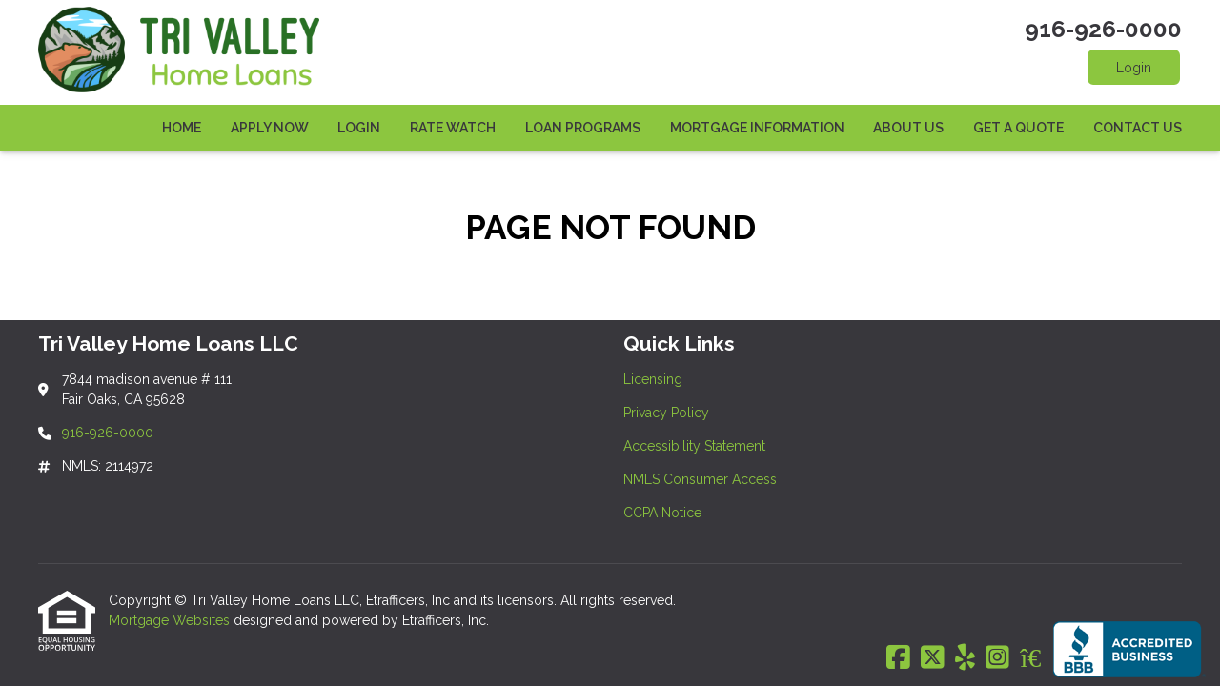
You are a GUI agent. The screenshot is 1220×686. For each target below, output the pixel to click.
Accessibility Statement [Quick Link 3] (694, 446)
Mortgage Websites (171, 620)
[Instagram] (997, 658)
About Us (908, 127)
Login (1133, 67)
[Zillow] (1041, 658)
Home (181, 127)
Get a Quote (1018, 127)
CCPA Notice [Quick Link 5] (662, 512)
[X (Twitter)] (933, 658)
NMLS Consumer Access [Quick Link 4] (700, 479)
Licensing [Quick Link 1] (652, 379)
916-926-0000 (1103, 29)
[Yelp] (965, 658)
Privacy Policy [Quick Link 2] (666, 412)
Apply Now (270, 127)
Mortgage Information (757, 127)
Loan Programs (582, 127)
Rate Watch (453, 127)
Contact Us (1137, 127)
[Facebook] (898, 658)
